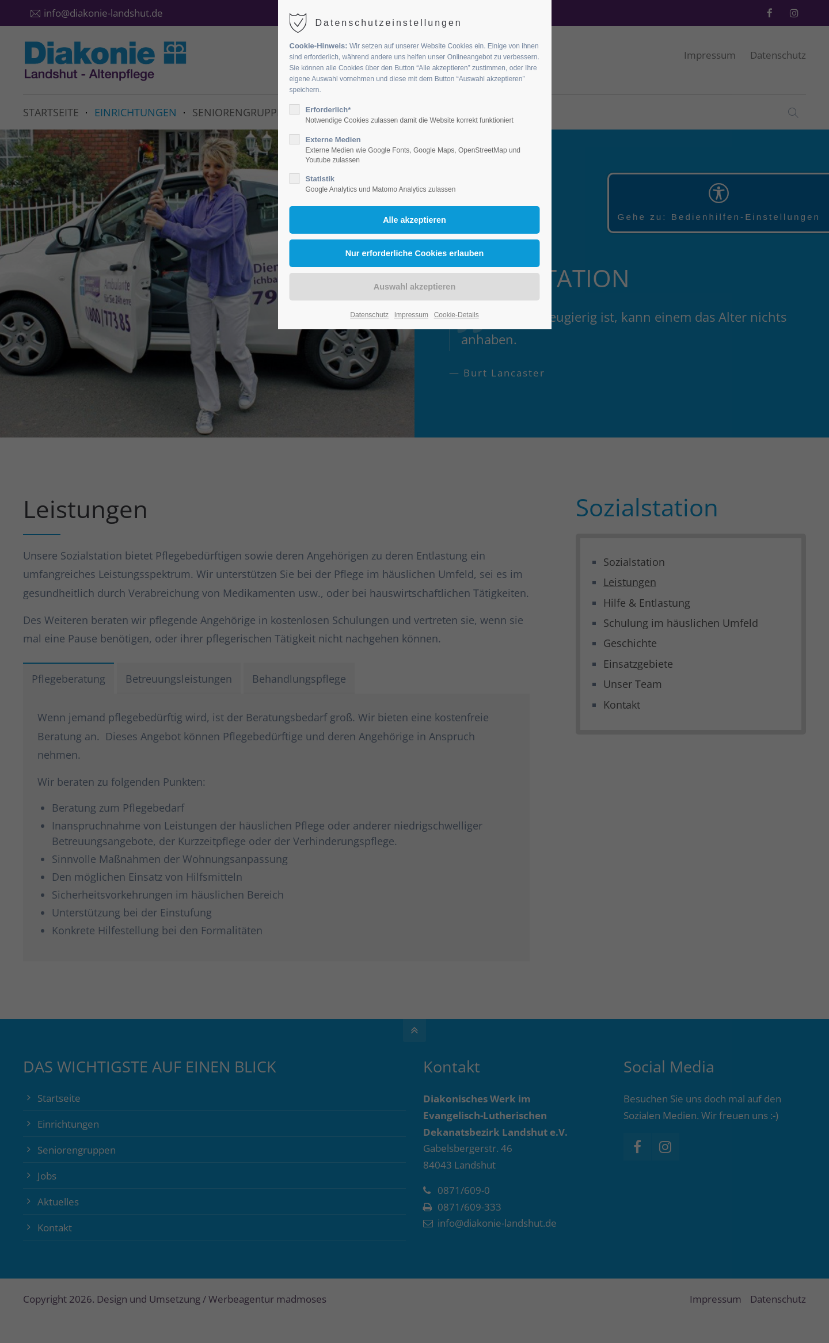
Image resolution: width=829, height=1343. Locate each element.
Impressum (411, 315)
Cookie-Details (456, 315)
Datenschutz (369, 315)
